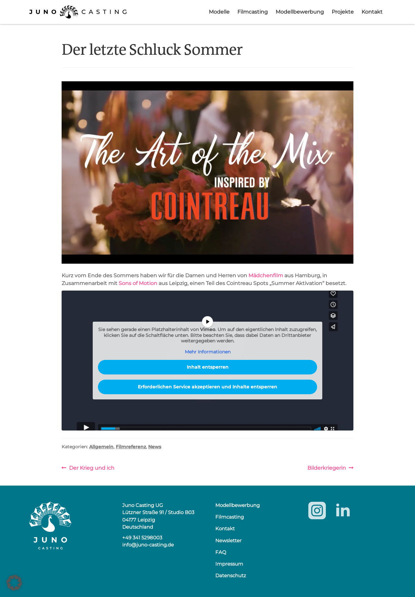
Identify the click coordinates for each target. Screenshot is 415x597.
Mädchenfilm (265, 275)
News (154, 447)
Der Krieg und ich (91, 468)
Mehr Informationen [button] (208, 352)
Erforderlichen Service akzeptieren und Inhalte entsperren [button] (207, 387)
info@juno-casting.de (148, 545)
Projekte (343, 12)
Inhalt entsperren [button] (208, 367)
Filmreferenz (131, 447)
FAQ (220, 552)
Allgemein (101, 447)
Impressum (229, 564)
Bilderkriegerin (326, 468)
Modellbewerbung (300, 12)
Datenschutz (230, 575)
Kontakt (372, 12)
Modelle (219, 12)
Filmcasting (252, 12)
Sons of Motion (138, 283)
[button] (14, 582)
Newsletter (228, 540)
